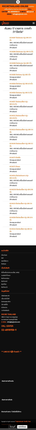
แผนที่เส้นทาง (4, 261)
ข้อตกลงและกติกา (6, 301)
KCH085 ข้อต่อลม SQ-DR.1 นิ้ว (20, 74)
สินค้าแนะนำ (4, 287)
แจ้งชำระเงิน (4, 307)
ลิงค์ (2, 258)
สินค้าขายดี (4, 281)
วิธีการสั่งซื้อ (4, 304)
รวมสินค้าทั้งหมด (5, 275)
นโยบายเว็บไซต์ (5, 299)
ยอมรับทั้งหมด (22, 427)
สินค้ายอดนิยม (5, 278)
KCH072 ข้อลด (15, 166)
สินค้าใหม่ (3, 284)
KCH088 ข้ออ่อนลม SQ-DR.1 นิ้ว (21, 63)
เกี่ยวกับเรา (4, 255)
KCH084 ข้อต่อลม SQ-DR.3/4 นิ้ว (21, 83)
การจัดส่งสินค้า (5, 310)
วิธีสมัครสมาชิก (5, 296)
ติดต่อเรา (3, 264)
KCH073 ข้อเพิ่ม (15, 157)
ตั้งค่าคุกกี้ (12, 427)
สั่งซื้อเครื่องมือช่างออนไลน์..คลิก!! (10, 272)
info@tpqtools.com (20, 14)
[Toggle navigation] (34, 23)
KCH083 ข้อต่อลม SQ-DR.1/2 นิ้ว (21, 92)
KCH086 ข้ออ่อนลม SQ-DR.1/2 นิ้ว (21, 51)
